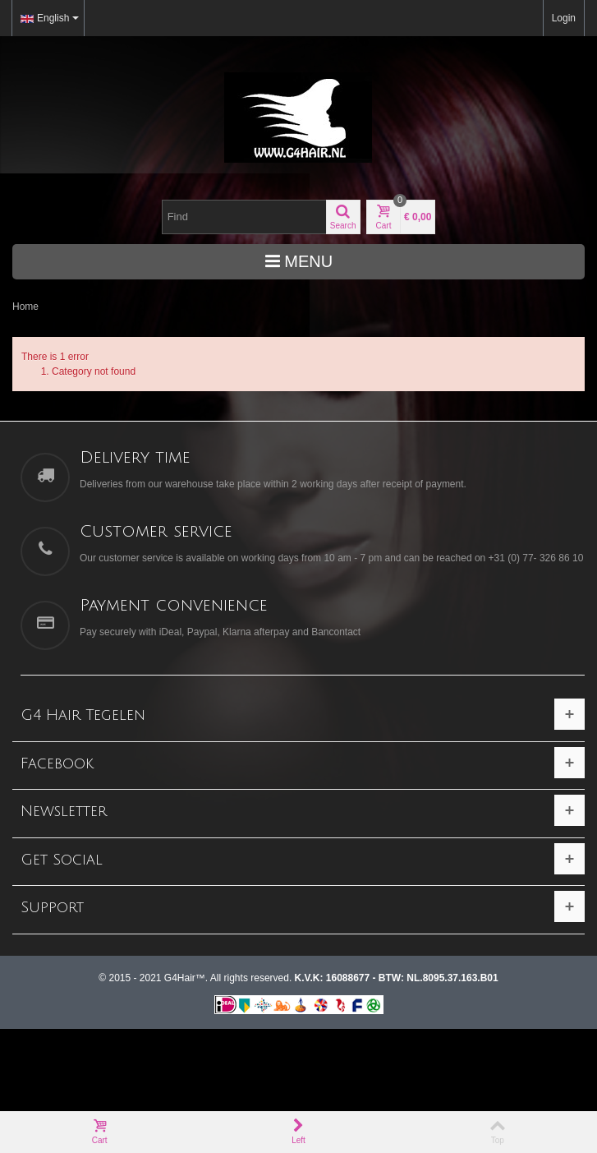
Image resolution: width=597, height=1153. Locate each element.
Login (564, 18)
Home (25, 306)
